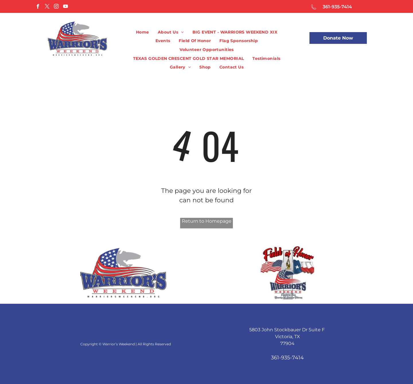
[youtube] (65, 7)
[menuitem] (142, 32)
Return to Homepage (206, 221)
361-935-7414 (337, 6)
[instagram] (56, 7)
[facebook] (38, 7)
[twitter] (47, 7)
